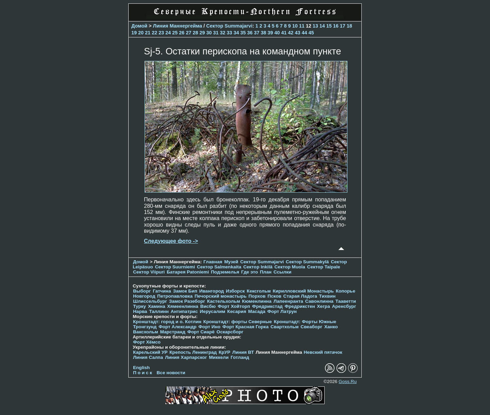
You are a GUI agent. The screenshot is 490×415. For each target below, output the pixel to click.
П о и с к (142, 372)
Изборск (235, 291)
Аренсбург (344, 306)
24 (168, 32)
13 (315, 26)
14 (322, 26)
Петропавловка (175, 296)
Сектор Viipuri (149, 272)
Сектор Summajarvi (229, 26)
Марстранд (172, 331)
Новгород (144, 296)
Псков (274, 296)
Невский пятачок (323, 352)
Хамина (156, 306)
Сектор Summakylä (307, 261)
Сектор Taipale (323, 266)
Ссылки (283, 272)
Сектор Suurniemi (175, 266)
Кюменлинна (257, 301)
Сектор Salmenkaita (219, 266)
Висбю (208, 306)
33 (229, 32)
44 (304, 32)
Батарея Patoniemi (188, 272)
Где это (249, 272)
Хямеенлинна (182, 306)
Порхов (256, 296)
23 (161, 32)
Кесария (236, 311)
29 (202, 32)
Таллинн (159, 311)
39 (270, 32)
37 (256, 32)
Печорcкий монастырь (221, 296)
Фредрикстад (267, 306)
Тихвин (327, 296)
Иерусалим (212, 311)
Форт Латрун (282, 311)
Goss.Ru (348, 381)
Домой (139, 26)
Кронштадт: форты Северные (237, 321)
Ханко (331, 326)
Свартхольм (285, 326)
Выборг (142, 291)
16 (336, 26)
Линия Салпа (148, 357)
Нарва (140, 311)
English (141, 367)
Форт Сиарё (200, 331)
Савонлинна (319, 301)
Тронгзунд (145, 326)
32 (222, 32)
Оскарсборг (229, 331)
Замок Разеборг (187, 301)
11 (302, 26)
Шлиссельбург (150, 301)
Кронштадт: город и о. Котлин (167, 321)
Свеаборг (311, 326)
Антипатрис (184, 311)
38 (263, 32)
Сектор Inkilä (258, 266)
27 (188, 32)
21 (147, 32)
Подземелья (225, 272)
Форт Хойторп (234, 306)
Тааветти (346, 301)
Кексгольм (259, 291)
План (266, 272)
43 (297, 32)
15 (329, 26)
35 (243, 32)
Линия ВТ (243, 352)
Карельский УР (150, 352)
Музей (231, 261)
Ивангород (211, 291)
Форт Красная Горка (246, 326)
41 (284, 32)
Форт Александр (177, 326)
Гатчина (162, 291)
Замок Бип (185, 291)
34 (236, 32)
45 (311, 32)
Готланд (240, 357)
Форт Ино (209, 326)
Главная (212, 261)
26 (181, 32)
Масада (256, 311)
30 (209, 32)
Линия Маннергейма (177, 26)
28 (195, 32)
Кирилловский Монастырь (303, 291)
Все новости (171, 372)
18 (349, 26)
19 (134, 32)
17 (342, 26)
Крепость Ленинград (193, 352)
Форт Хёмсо (147, 342)
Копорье (345, 291)
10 (295, 26)
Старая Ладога (300, 296)
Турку (139, 306)
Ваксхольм (145, 331)
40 (277, 32)
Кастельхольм (223, 301)
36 (249, 32)
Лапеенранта (288, 301)
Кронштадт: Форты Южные (305, 321)
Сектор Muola (290, 266)
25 (175, 32)
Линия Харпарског (186, 357)
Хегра (323, 306)
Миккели (219, 357)
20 (141, 32)
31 (215, 32)
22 (154, 32)
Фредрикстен (299, 306)
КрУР (224, 352)
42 (290, 32)
